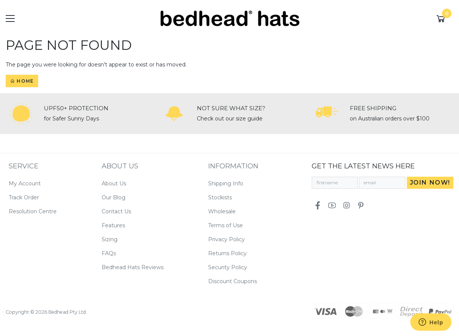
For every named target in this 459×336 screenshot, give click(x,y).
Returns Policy (227, 253)
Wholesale (222, 211)
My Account (25, 183)
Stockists (220, 197)
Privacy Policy (226, 239)
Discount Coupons (232, 281)
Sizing (109, 239)
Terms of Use (225, 225)
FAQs (109, 253)
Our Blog (113, 197)
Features (113, 225)
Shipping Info (225, 183)
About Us (114, 183)
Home (22, 81)
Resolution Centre (33, 211)
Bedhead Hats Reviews (133, 267)
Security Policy (227, 267)
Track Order (24, 197)
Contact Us (116, 211)
